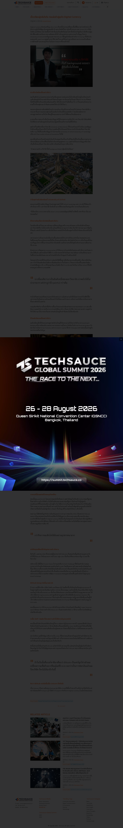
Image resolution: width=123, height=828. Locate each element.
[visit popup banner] (61, 414)
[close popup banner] (121, 339)
